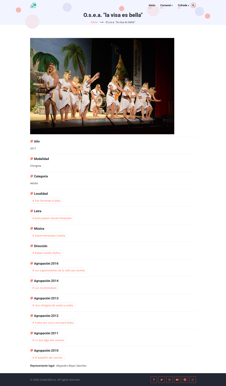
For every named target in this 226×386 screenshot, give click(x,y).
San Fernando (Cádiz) (47, 200)
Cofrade (183, 5)
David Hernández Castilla (50, 235)
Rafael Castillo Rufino (48, 253)
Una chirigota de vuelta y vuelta (54, 305)
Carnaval (166, 5)
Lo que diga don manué (49, 340)
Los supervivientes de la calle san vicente (60, 270)
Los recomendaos (45, 288)
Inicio (151, 5)
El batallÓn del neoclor (49, 357)
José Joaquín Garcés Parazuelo (53, 218)
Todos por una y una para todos (54, 322)
